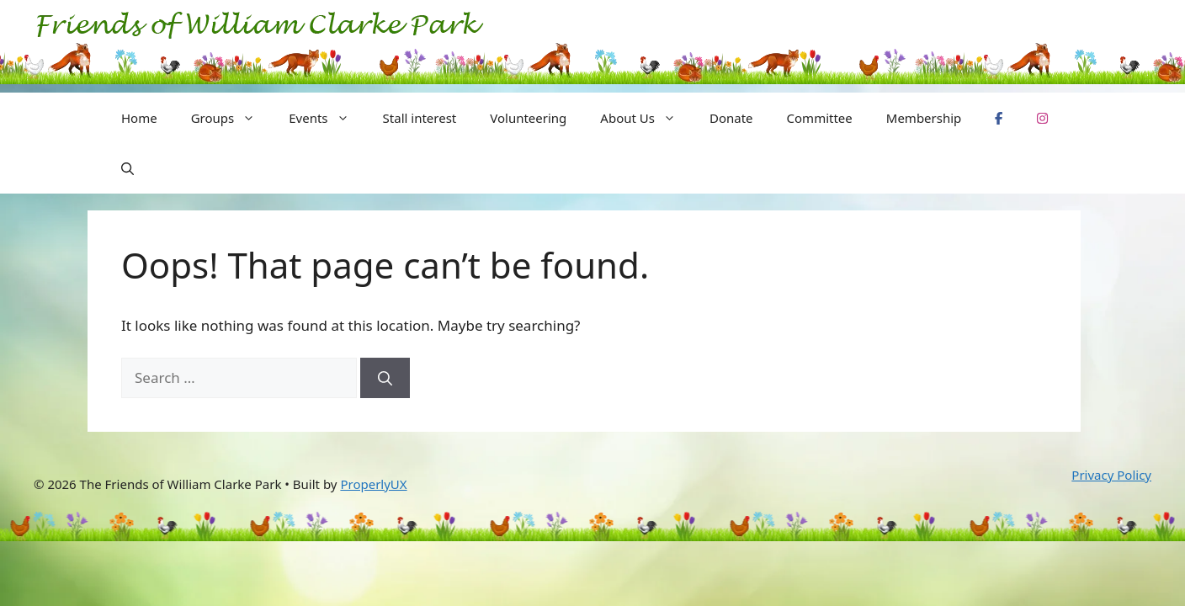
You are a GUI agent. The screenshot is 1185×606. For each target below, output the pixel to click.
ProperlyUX (373, 484)
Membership (924, 117)
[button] (127, 168)
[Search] (385, 378)
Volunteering (528, 117)
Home (139, 117)
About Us (646, 118)
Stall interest (420, 117)
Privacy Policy (1111, 474)
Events (327, 118)
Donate (731, 117)
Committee (820, 117)
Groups (232, 118)
